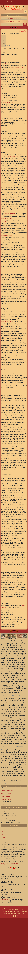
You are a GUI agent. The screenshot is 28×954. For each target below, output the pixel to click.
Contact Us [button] (14, 825)
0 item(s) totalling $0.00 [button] (14, 18)
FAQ (2, 831)
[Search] (12, 11)
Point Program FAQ (6, 799)
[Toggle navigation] (25, 24)
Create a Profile (5, 804)
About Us (3, 834)
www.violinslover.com (6, 64)
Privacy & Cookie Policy (7, 790)
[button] (3, 636)
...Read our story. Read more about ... (10, 864)
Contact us (4, 900)
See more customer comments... (14, 786)
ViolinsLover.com (9, 1)
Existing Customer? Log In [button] (14, 807)
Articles (3, 837)
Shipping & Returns (6, 796)
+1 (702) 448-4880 (14, 15)
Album (2, 840)
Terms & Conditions (6, 793)
